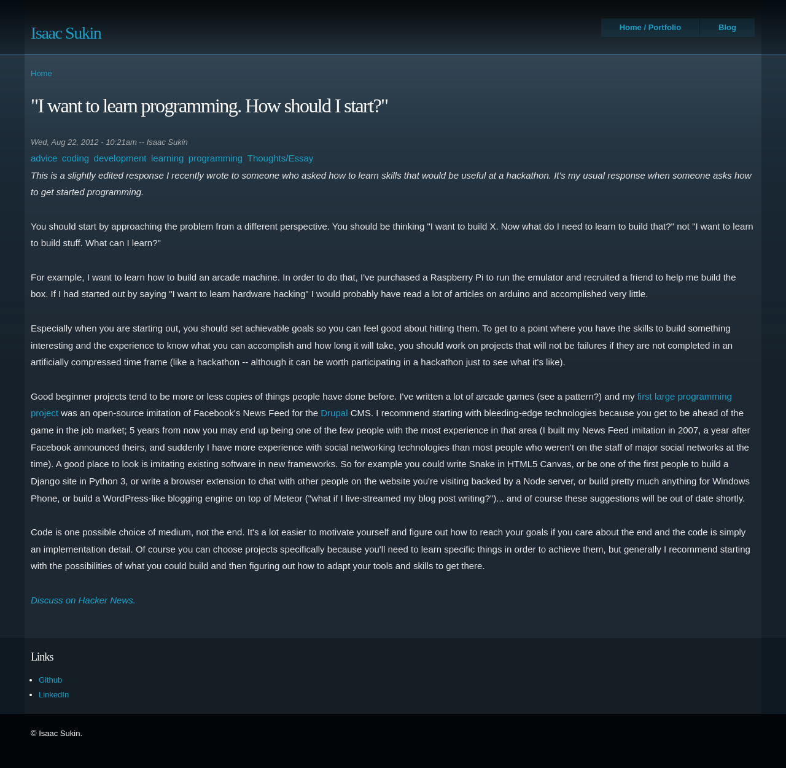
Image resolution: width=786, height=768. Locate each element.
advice (44, 158)
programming (216, 158)
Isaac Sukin (66, 32)
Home (41, 73)
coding (75, 158)
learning (167, 158)
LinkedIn (54, 694)
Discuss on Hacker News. (83, 600)
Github (50, 680)
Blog (727, 27)
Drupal (334, 413)
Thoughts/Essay (280, 158)
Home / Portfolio (650, 27)
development (120, 158)
